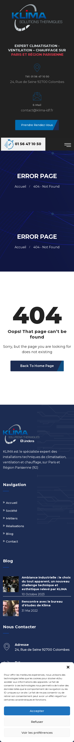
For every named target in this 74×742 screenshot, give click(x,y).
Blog (9, 534)
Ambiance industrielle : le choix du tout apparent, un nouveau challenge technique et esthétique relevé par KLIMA (46, 583)
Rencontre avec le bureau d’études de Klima (42, 603)
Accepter (37, 711)
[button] (68, 667)
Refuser (37, 722)
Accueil (21, 186)
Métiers (12, 518)
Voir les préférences (37, 732)
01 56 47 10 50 (28, 144)
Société (11, 511)
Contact (12, 541)
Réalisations (15, 526)
